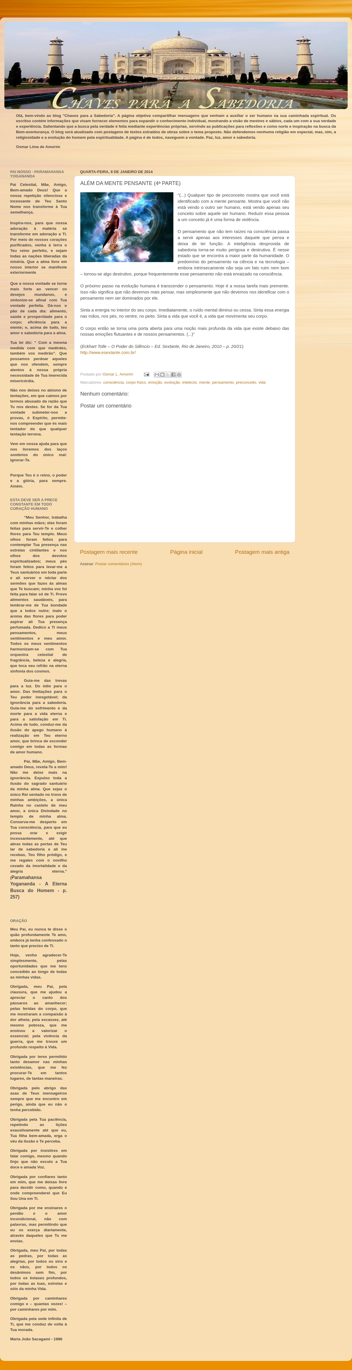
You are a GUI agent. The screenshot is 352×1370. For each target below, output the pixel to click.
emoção (155, 382)
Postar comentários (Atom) (118, 564)
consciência (113, 382)
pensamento (223, 382)
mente (204, 382)
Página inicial (186, 552)
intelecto (189, 382)
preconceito (246, 382)
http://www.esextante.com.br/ (108, 352)
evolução (172, 382)
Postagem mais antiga (262, 552)
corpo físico (136, 382)
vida (262, 382)
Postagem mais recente (109, 552)
